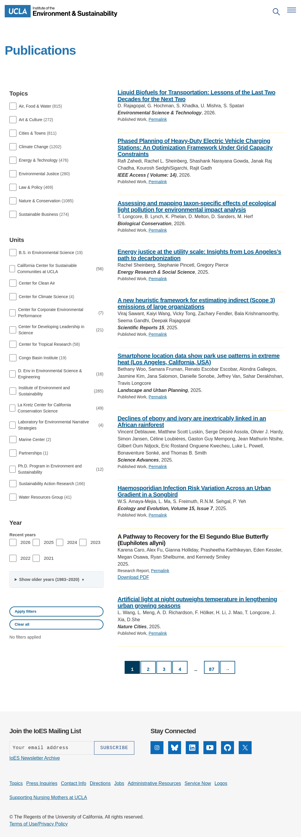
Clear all (22, 624)
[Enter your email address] (51, 748)
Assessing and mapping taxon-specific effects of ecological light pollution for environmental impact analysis (197, 206)
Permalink (158, 119)
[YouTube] (209, 752)
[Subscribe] (114, 748)
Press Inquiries (41, 783)
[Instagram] (156, 752)
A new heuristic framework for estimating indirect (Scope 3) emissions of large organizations (196, 303)
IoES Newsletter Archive (34, 758)
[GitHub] (227, 752)
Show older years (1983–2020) (50, 579)
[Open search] (276, 13)
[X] (245, 752)
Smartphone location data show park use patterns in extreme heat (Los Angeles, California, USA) (199, 359)
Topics (16, 783)
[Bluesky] (174, 752)
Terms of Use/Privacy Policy (38, 823)
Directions (100, 783)
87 (211, 669)
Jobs (119, 783)
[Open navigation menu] (291, 10)
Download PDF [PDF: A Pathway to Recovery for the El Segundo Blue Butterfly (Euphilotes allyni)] (133, 577)
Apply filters (25, 611)
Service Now (198, 783)
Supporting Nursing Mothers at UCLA (48, 797)
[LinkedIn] (192, 752)
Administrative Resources (154, 783)
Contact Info (73, 783)
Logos (221, 783)
